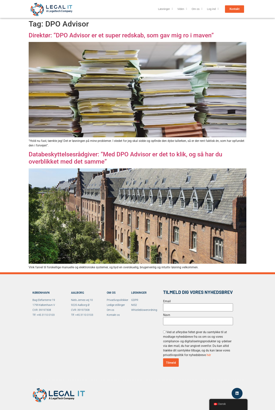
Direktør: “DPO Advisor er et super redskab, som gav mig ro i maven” (121, 35)
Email (167, 301)
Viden (182, 9)
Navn (166, 315)
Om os (197, 9)
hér (209, 355)
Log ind (213, 9)
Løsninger (165, 9)
